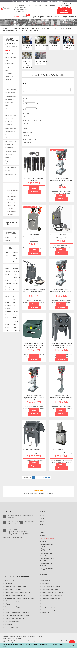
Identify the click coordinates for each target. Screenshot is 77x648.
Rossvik (15, 320)
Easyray (7, 286)
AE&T (7, 252)
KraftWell (27, 143)
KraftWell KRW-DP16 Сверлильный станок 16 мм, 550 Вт (34, 398)
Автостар (16, 270)
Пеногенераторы (42, 46)
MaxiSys (7, 308)
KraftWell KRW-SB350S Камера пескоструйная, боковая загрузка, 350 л (33, 452)
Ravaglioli (16, 314)
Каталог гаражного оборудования (25, 28)
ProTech (15, 311)
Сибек (15, 280)
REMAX (15, 317)
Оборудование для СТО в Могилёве (47, 564)
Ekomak (7, 289)
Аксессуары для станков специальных (11, 205)
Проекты (49, 17)
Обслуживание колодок (11, 197)
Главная (6, 28)
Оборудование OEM (12, 222)
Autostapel (16, 261)
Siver (14, 323)
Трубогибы (54, 46)
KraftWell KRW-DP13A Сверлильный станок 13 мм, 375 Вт (61, 291)
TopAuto (7, 330)
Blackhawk (16, 264)
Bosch (7, 237)
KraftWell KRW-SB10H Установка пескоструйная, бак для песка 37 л (34, 291)
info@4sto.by (50, 6)
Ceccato (15, 267)
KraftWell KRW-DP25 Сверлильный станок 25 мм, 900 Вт (61, 398)
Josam (7, 301)
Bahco (7, 264)
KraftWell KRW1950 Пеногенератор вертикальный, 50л (33, 237)
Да (25, 124)
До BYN (31, 108)
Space (7, 326)
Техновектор (9, 283)
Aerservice (16, 252)
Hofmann (15, 292)
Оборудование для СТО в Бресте (47, 545)
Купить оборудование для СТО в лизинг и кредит (46, 570)
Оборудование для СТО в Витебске (47, 550)
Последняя (46, 477)
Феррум (15, 283)
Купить (34, 188)
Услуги (33, 17)
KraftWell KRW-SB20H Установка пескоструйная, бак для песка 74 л (61, 237)
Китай (7, 273)
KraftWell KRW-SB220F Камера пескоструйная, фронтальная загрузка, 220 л (61, 345)
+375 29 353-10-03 (64, 3)
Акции (7, 49)
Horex (7, 295)
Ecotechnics (16, 286)
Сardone (7, 240)
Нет (26, 117)
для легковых (9, 43)
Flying (14, 289)
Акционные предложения (64, 12)
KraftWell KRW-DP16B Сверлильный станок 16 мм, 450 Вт (61, 180)
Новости (25, 17)
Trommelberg (17, 330)
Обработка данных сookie (12, 638)
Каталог (17, 17)
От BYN (30, 103)
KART (14, 301)
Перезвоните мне (64, 8)
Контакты (73, 17)
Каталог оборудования (12, 40)
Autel (6, 261)
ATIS (6, 255)
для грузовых (11, 45)
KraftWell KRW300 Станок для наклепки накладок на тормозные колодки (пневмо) (61, 452)
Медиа (64, 17)
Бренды (57, 17)
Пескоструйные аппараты (12, 212)
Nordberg (8, 311)
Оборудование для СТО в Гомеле (47, 554)
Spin (14, 326)
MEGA (15, 308)
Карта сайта (43, 541)
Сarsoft (15, 237)
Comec (7, 270)
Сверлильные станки (11, 185)
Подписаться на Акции (47, 538)
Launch (15, 304)
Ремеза (7, 280)
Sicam (7, 323)
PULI (6, 314)
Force (7, 292)
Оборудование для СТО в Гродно (47, 559)
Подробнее (34, 191)
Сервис (41, 17)
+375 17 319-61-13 (64, 5)
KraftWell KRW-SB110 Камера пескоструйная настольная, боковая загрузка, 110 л (34, 345)
